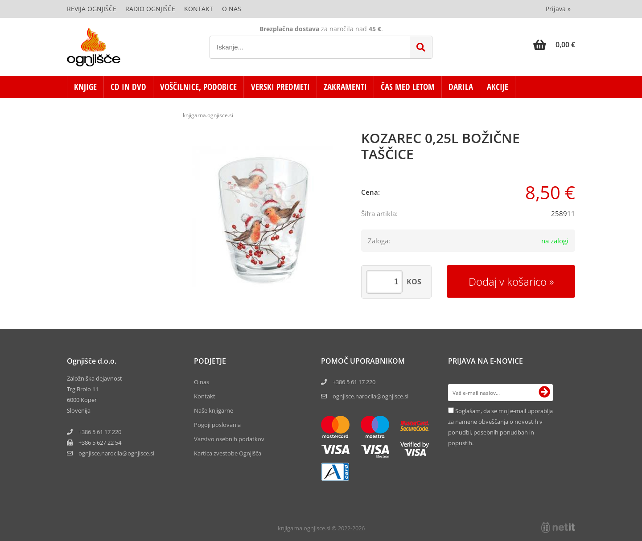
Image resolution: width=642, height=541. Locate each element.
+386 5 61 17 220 (99, 432)
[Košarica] (554, 44)
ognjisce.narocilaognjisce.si (116, 453)
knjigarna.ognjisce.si (208, 115)
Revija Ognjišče (91, 8)
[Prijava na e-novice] (544, 392)
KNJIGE (85, 87)
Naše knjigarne (213, 410)
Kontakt (198, 8)
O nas (231, 8)
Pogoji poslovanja (217, 425)
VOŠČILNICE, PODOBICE (198, 87)
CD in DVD (128, 87)
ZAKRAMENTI (345, 87)
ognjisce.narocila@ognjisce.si (370, 396)
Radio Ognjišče (150, 8)
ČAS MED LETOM (408, 87)
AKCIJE (497, 87)
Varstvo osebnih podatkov (229, 439)
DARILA (461, 87)
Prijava (558, 8)
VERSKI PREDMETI (280, 87)
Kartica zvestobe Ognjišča (227, 453)
